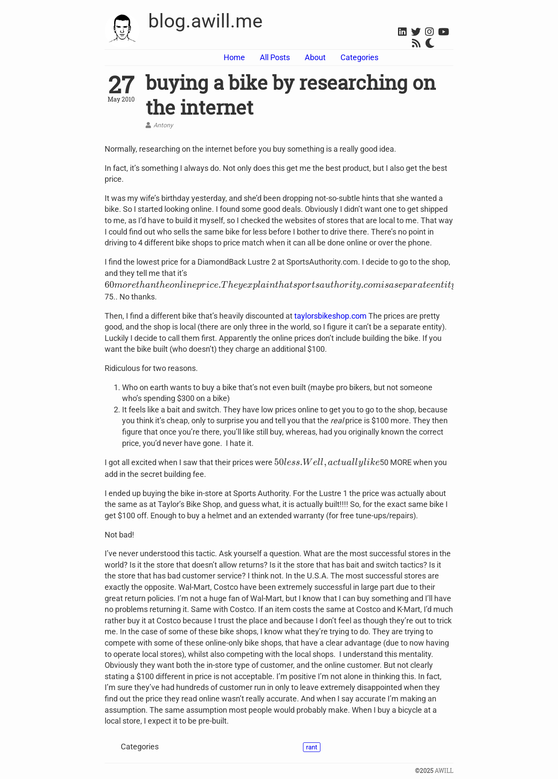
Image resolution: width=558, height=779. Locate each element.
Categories (359, 57)
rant (311, 747)
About (315, 57)
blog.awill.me (205, 21)
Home (234, 57)
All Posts (275, 57)
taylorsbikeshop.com (330, 315)
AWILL (444, 771)
